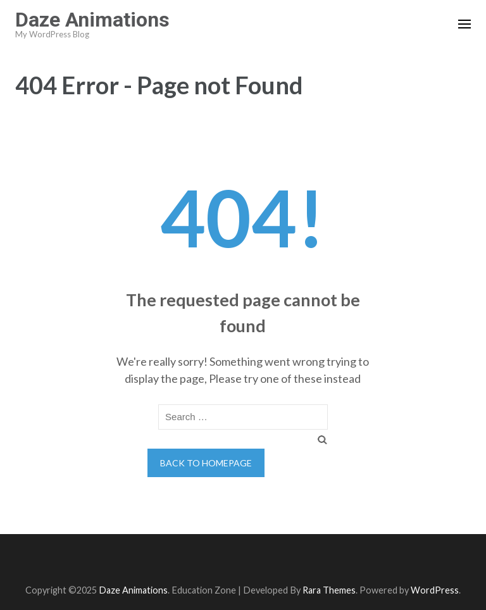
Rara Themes (329, 590)
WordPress (435, 590)
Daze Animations (92, 20)
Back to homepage (206, 463)
